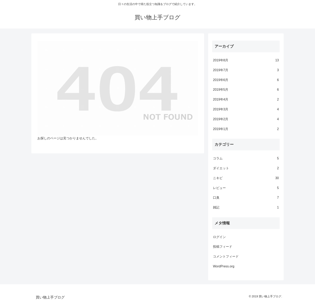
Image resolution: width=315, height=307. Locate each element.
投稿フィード (222, 246)
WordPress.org (223, 266)
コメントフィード (226, 256)
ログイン (219, 237)
